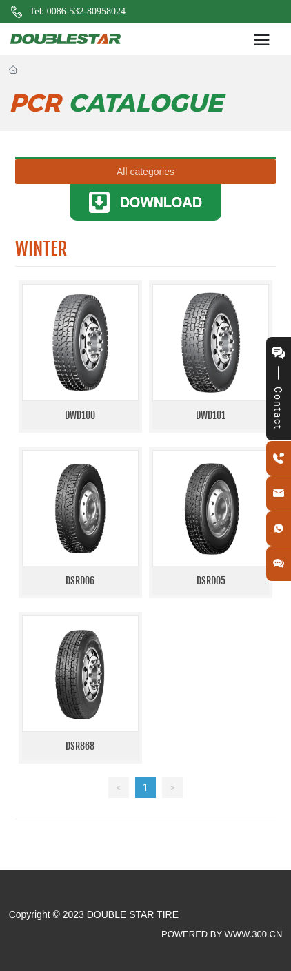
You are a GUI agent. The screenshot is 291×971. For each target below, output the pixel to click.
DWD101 (210, 415)
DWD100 (80, 415)
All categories (145, 171)
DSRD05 (211, 580)
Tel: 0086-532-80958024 (78, 11)
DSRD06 (80, 580)
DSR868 (80, 746)
